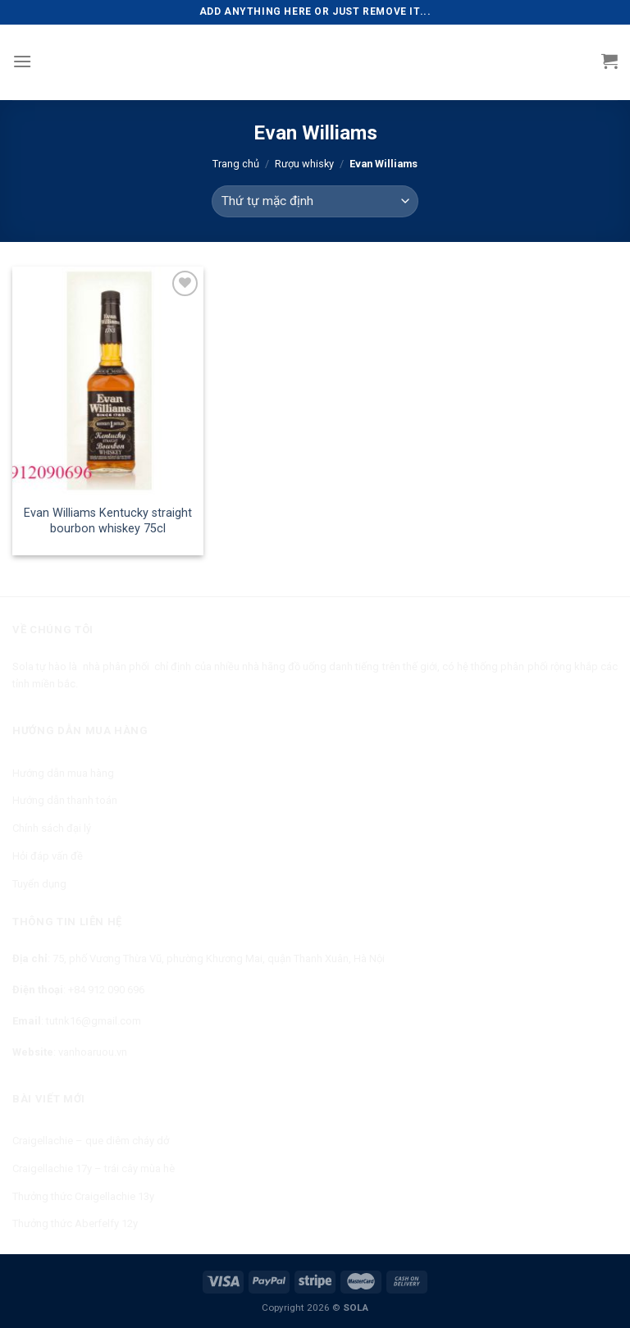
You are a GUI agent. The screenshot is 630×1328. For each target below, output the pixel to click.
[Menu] (22, 61)
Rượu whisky (304, 163)
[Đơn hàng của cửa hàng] (315, 201)
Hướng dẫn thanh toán (64, 800)
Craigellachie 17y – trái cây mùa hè (93, 1168)
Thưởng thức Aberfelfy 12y (75, 1223)
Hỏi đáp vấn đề (47, 856)
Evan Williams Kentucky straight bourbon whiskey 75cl (108, 521)
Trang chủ (235, 163)
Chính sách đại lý (51, 828)
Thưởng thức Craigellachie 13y (83, 1196)
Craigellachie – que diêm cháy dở (90, 1140)
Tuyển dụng (39, 884)
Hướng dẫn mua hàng (63, 773)
